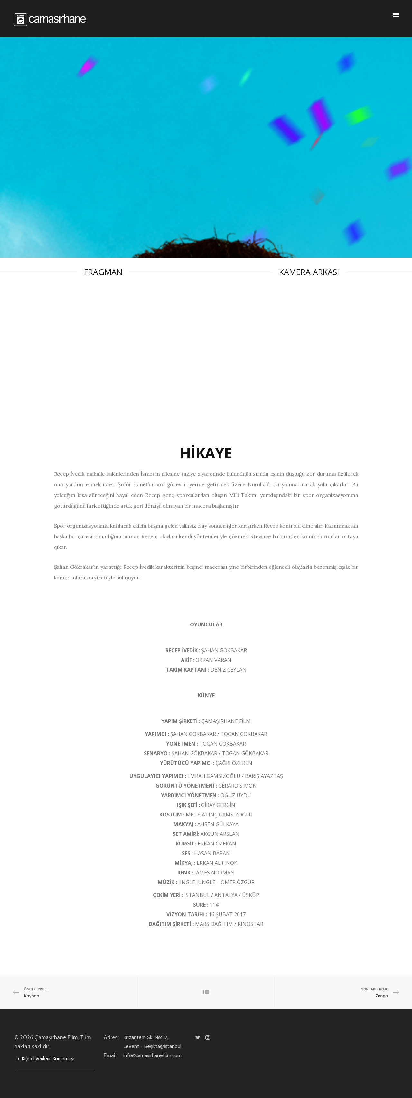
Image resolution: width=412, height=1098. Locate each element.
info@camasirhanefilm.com (161, 1055)
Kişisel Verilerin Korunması (48, 1059)
